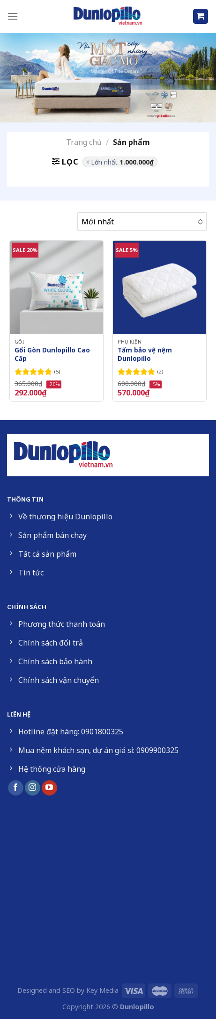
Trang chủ (84, 142)
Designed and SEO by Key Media (68, 990)
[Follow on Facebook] (15, 788)
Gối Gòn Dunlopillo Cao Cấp (52, 354)
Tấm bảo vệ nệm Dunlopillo (145, 354)
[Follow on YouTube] (49, 788)
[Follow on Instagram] (32, 788)
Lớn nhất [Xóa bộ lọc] (122, 162)
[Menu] (12, 16)
